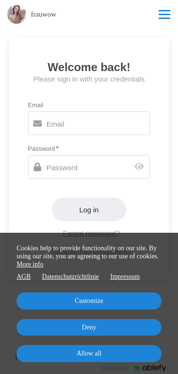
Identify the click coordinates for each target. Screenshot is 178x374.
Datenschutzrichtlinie (70, 276)
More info (30, 264)
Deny (89, 327)
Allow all (89, 353)
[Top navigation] (164, 14)
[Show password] (141, 167)
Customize (89, 300)
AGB (24, 276)
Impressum (125, 276)
